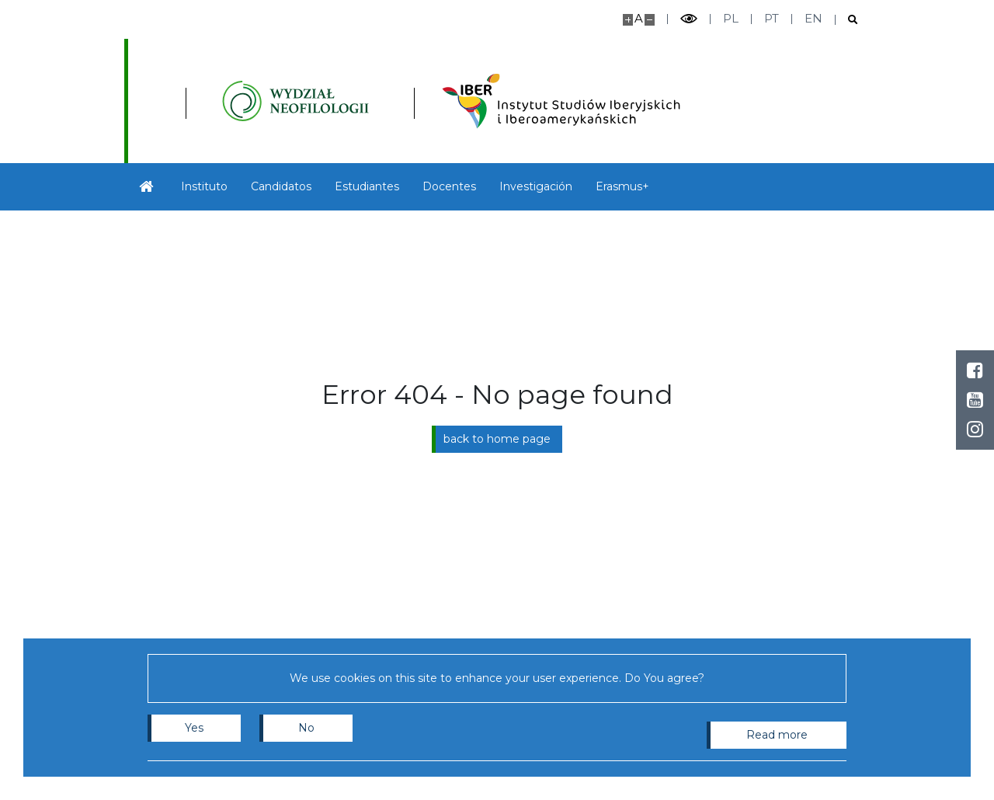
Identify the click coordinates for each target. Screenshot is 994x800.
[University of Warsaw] (198, 101)
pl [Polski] (731, 18)
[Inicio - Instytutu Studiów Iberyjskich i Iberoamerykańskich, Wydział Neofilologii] (394, 101)
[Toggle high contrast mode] (689, 19)
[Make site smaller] (650, 20)
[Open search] (846, 20)
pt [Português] (771, 18)
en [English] (813, 18)
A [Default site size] (638, 18)
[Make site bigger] (628, 20)
